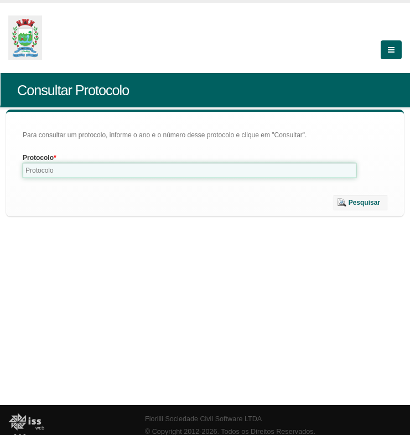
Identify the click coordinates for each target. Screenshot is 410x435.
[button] (360, 202)
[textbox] (189, 170)
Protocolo (38, 158)
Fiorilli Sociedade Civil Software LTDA (203, 419)
